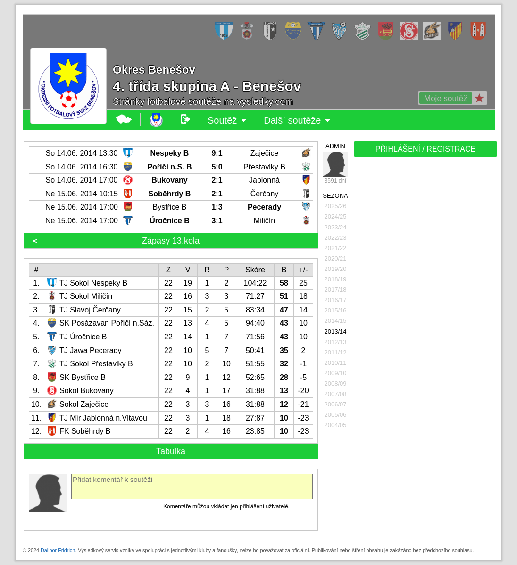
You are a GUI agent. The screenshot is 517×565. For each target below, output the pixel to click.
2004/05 (336, 425)
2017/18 (336, 289)
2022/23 (336, 237)
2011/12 (336, 352)
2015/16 (336, 310)
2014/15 (336, 320)
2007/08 (336, 393)
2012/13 (336, 342)
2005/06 (336, 414)
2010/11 (336, 362)
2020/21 (336, 258)
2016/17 (336, 300)
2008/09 (336, 383)
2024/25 (336, 216)
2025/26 (336, 206)
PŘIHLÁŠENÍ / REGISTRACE (425, 149)
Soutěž (227, 120)
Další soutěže (297, 120)
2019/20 (336, 268)
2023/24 (336, 227)
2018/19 (336, 279)
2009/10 (336, 373)
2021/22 (336, 248)
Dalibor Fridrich (58, 550)
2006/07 (336, 404)
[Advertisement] (424, 307)
